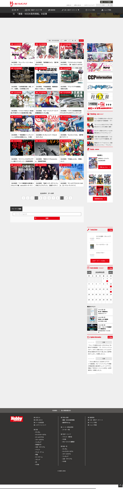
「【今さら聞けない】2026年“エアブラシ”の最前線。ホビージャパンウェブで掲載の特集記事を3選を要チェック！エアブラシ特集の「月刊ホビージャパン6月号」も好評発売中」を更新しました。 (99, 370)
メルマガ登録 (106, 2)
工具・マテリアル (40, 451)
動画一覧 (64, 451)
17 (66, 202)
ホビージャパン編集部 (68, 446)
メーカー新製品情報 (67, 431)
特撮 (36, 459)
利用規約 (54, 415)
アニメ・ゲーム (39, 456)
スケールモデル (39, 444)
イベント (37, 454)
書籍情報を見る (99, 203)
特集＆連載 (65, 422)
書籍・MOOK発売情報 (68, 424)
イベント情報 (93, 427)
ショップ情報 (93, 429)
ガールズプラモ (39, 441)
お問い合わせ (77, 5)
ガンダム (37, 436)
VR (36, 466)
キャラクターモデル (40, 439)
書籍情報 (92, 422)
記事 (104, 346)
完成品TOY (38, 449)
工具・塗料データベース (96, 424)
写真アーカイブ (66, 438)
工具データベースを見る (98, 265)
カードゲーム (39, 461)
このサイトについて (89, 5)
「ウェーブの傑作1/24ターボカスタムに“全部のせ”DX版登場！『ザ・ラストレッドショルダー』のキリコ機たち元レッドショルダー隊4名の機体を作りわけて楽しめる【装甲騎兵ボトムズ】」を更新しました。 (100, 354)
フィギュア (38, 446)
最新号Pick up (66, 427)
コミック (37, 464)
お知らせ (68, 5)
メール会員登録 (39, 427)
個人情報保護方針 (66, 415)
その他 (37, 469)
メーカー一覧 (66, 434)
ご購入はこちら (103, 171)
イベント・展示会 (67, 441)
